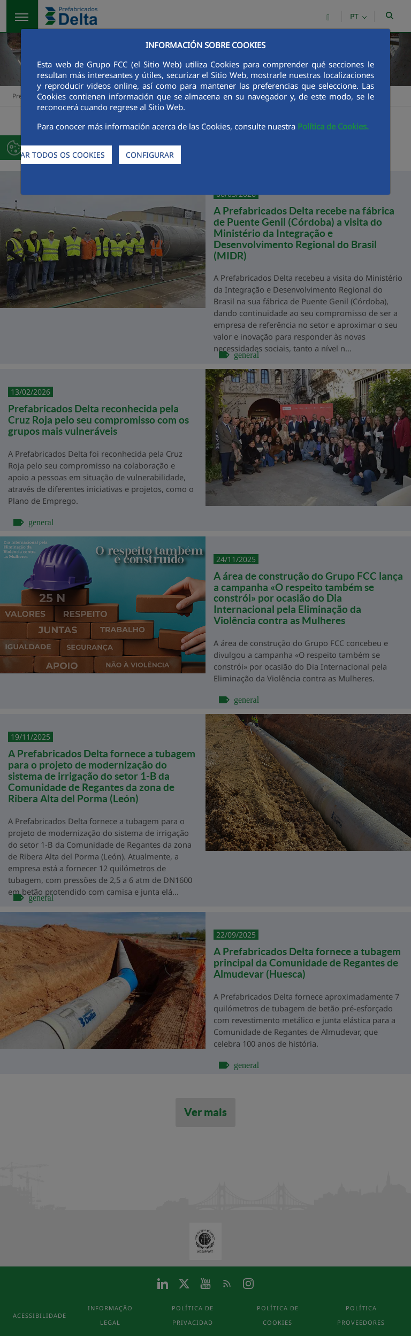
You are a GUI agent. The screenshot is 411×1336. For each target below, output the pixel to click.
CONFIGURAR (150, 155)
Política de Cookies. (333, 126)
